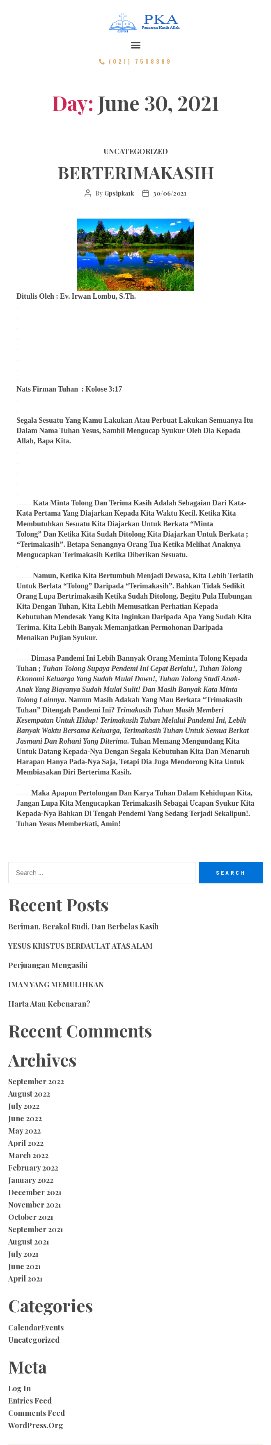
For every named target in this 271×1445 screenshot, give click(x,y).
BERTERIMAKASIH (135, 172)
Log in (19, 1388)
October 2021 (30, 1217)
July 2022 (23, 1106)
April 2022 (26, 1143)
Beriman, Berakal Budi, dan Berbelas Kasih (83, 926)
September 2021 (35, 1229)
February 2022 (33, 1168)
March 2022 (28, 1155)
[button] (135, 45)
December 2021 (35, 1192)
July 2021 (23, 1254)
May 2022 (24, 1131)
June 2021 (24, 1266)
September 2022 (36, 1081)
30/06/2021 (169, 193)
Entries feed (30, 1401)
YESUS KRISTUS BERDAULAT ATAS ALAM (80, 946)
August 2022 (29, 1094)
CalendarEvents (36, 1327)
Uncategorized (135, 151)
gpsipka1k (119, 193)
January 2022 (30, 1180)
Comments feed (36, 1413)
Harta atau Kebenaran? (49, 1004)
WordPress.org (35, 1425)
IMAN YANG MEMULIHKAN (56, 984)
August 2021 (28, 1242)
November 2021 (34, 1205)
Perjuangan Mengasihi (47, 965)
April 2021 (25, 1279)
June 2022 (25, 1118)
